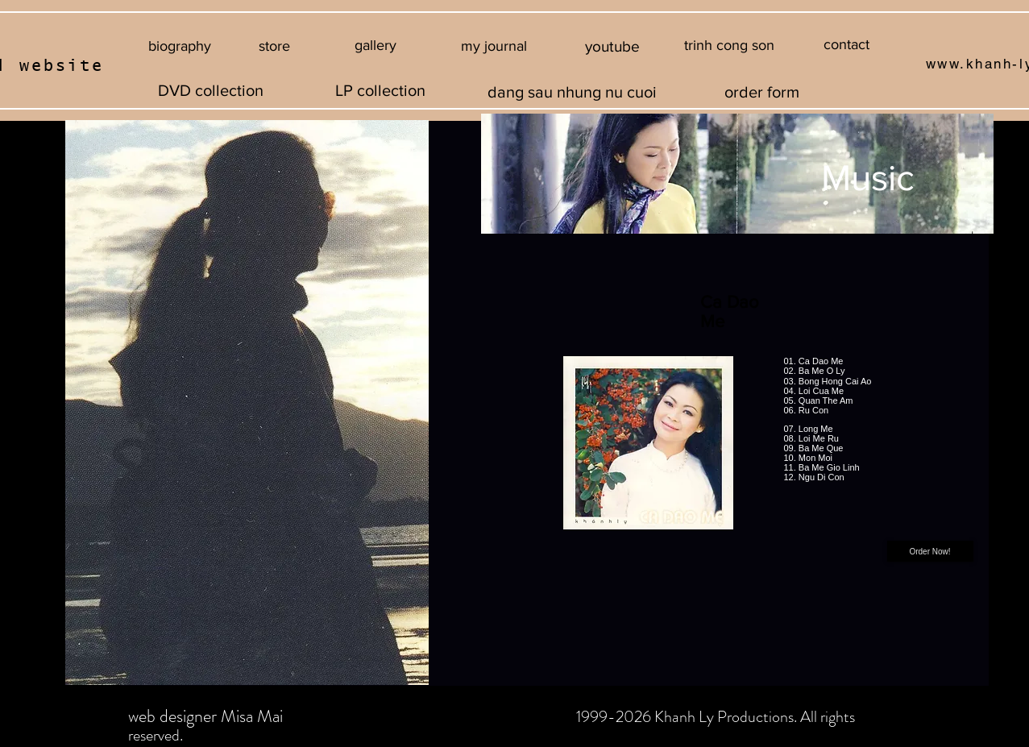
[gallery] (376, 46)
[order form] (762, 91)
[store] (274, 46)
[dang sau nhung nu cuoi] (572, 91)
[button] (729, 46)
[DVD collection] (211, 90)
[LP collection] (380, 90)
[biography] (180, 46)
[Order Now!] (930, 551)
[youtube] (612, 46)
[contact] (846, 45)
